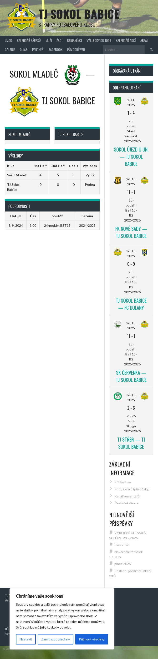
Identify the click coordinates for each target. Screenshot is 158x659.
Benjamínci (74, 40)
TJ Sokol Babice (79, 13)
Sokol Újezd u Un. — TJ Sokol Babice (131, 156)
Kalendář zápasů (29, 40)
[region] (62, 618)
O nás (23, 49)
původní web (76, 49)
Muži (49, 40)
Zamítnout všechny (55, 639)
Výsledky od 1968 (99, 40)
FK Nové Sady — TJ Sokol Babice (131, 232)
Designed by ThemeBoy (139, 648)
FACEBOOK (55, 49)
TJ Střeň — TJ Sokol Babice (131, 443)
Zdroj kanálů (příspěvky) (131, 489)
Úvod (8, 40)
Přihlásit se (122, 482)
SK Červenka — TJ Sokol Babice (131, 376)
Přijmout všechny (91, 639)
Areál (144, 40)
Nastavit (26, 639)
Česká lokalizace (126, 503)
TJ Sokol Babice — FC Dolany (131, 304)
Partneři (38, 49)
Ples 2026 (121, 545)
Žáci (59, 40)
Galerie (10, 49)
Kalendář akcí (126, 40)
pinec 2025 (122, 564)
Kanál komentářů (126, 496)
